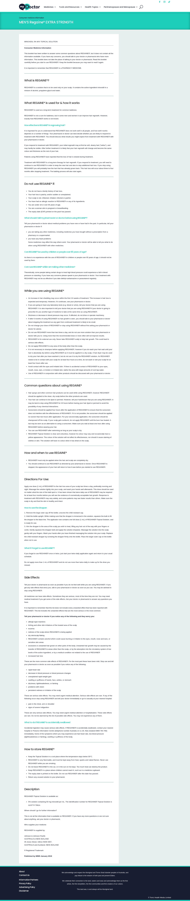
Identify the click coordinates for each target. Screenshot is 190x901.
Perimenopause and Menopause (119, 7)
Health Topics (91, 7)
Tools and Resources (69, 7)
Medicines (48, 7)
